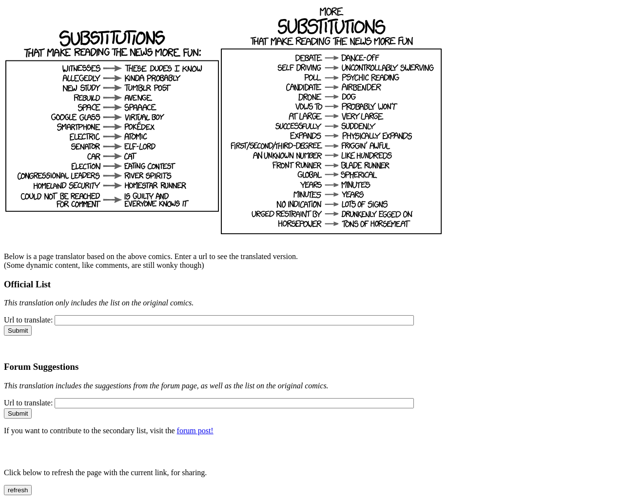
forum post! (195, 430)
